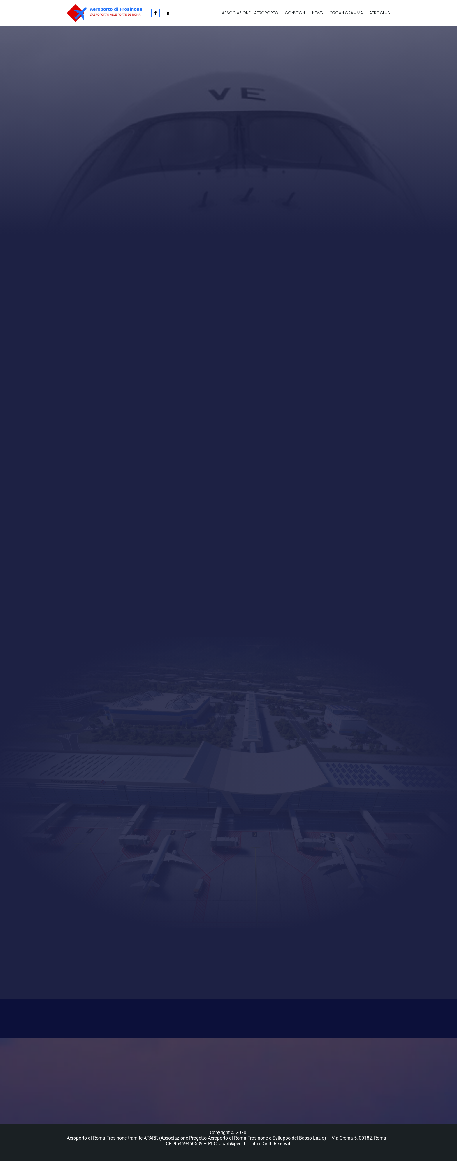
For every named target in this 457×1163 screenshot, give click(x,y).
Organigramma (346, 13)
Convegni (295, 13)
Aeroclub (379, 13)
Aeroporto (266, 13)
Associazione (236, 13)
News (317, 13)
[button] (267, 12)
